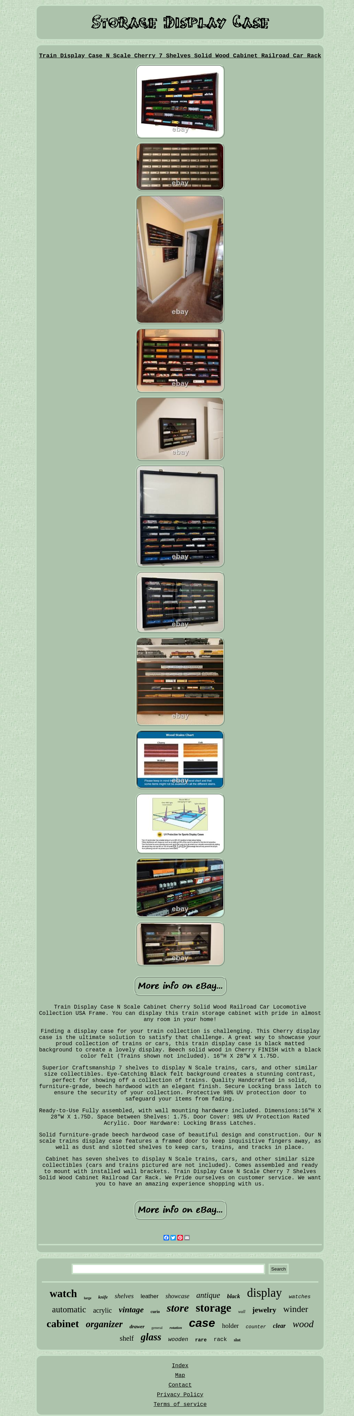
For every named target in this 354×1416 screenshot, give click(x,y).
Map (180, 1375)
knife (103, 1297)
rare (201, 1340)
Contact (180, 1385)
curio (155, 1311)
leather (150, 1296)
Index (180, 1366)
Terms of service (180, 1404)
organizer (104, 1324)
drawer (137, 1326)
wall (241, 1311)
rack (220, 1340)
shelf (127, 1338)
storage (213, 1308)
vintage (131, 1309)
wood (303, 1324)
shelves (124, 1296)
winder (295, 1309)
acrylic (102, 1310)
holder (230, 1325)
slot (237, 1339)
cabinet (63, 1323)
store (178, 1308)
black (233, 1296)
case (202, 1322)
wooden (178, 1340)
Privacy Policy (180, 1395)
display (264, 1293)
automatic (69, 1309)
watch (63, 1293)
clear (279, 1325)
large (88, 1298)
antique (208, 1295)
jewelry (264, 1309)
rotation (175, 1327)
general (156, 1327)
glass (151, 1336)
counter (256, 1327)
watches (300, 1297)
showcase (177, 1296)
